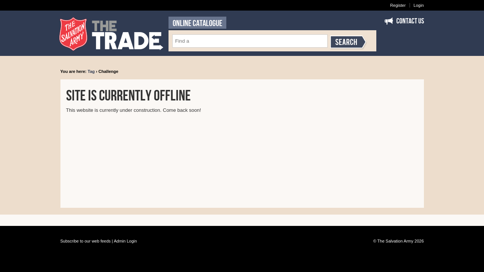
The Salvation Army (395, 241)
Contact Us (410, 21)
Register (398, 5)
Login (419, 5)
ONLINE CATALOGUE (197, 23)
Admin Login (125, 241)
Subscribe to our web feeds (85, 241)
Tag (91, 71)
